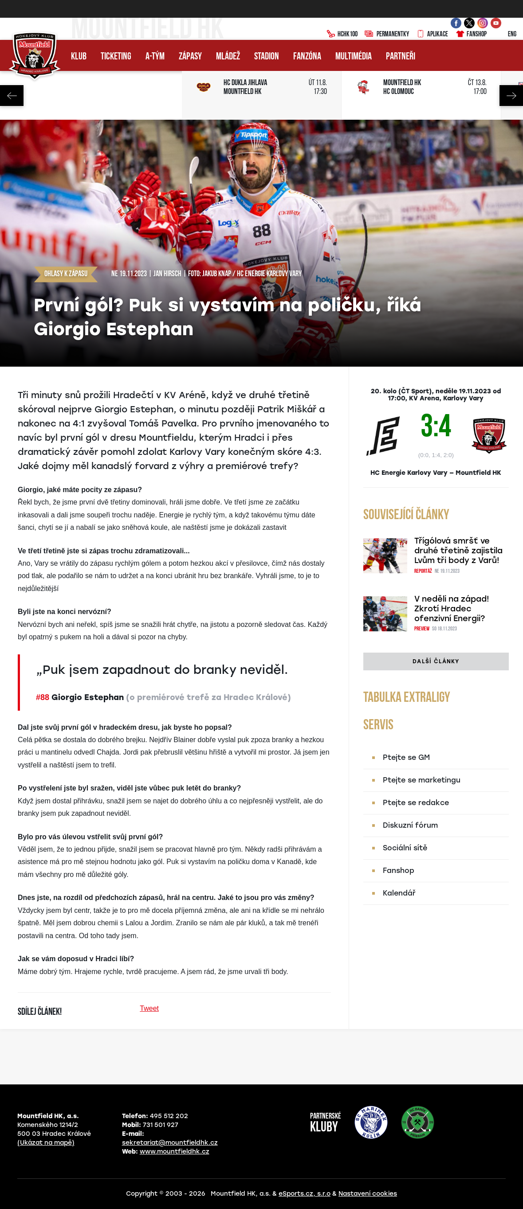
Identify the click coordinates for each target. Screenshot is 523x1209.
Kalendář (399, 893)
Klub (79, 57)
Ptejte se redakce (416, 802)
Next (511, 95)
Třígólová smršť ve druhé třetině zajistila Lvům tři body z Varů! (458, 550)
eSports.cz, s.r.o (304, 1193)
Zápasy (190, 57)
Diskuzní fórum (410, 825)
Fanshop (471, 34)
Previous (12, 95)
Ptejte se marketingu (421, 780)
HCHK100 (342, 34)
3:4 (436, 429)
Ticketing (116, 57)
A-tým (155, 57)
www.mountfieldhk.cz (174, 1151)
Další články (436, 661)
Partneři (400, 57)
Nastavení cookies (367, 1193)
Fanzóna (307, 57)
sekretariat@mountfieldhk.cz (170, 1142)
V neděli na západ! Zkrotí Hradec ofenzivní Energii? (451, 608)
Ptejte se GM (406, 757)
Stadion (266, 57)
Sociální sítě (405, 848)
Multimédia (353, 57)
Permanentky (387, 34)
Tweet (149, 1008)
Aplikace (432, 34)
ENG (505, 34)
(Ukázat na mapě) (46, 1142)
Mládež (228, 57)
